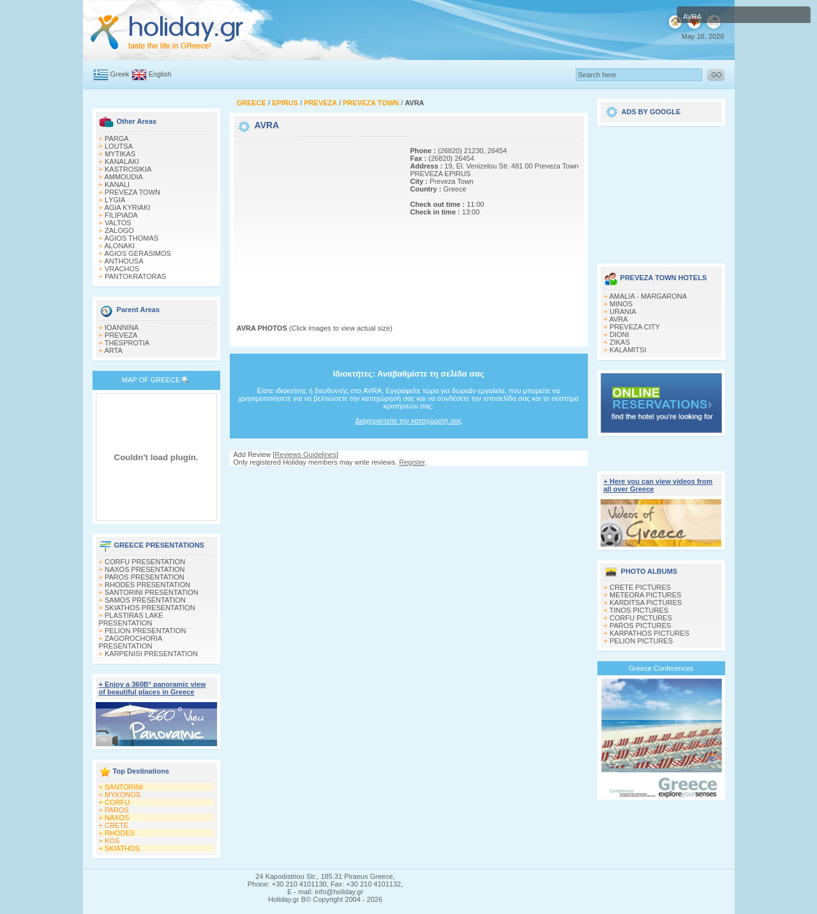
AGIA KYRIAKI (127, 207)
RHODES (120, 833)
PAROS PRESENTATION (144, 577)
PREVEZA (121, 335)
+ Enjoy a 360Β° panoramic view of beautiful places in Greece (152, 688)
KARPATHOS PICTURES (649, 633)
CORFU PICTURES (641, 618)
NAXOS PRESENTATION (145, 569)
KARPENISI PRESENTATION (151, 653)
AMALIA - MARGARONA (648, 296)
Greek (120, 74)
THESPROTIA (127, 343)
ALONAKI (119, 246)
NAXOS (117, 817)
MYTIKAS (120, 154)
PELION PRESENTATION (145, 630)
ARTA (113, 350)
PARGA (117, 138)
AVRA (618, 319)
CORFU (117, 802)
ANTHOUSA (123, 261)
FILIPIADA (121, 215)
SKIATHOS (122, 848)
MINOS (621, 304)
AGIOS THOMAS (131, 238)
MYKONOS (122, 794)
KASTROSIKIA (128, 169)
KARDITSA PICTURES (646, 602)
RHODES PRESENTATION (147, 584)
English (160, 74)
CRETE (116, 825)
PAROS (117, 810)
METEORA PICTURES (645, 595)
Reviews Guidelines (305, 454)
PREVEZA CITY (635, 327)
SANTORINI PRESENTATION (152, 592)
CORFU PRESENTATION (145, 562)
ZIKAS (620, 342)
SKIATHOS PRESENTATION (150, 607)
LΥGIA (115, 200)
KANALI (117, 184)
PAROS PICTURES (640, 625)
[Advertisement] (316, 219)
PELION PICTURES (641, 641)
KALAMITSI (628, 350)
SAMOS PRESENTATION (145, 600)
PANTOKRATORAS (135, 276)
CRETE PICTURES (640, 587)
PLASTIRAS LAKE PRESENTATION (131, 619)
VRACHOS (122, 269)
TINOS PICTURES (639, 610)
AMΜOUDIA (123, 177)
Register (411, 462)
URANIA (623, 311)
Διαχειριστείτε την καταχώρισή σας (408, 420)
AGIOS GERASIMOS (137, 253)
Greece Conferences (661, 668)
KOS (112, 840)
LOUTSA (119, 146)
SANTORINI (124, 787)
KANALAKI (122, 161)
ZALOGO (119, 230)
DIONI (619, 334)
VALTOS (118, 223)
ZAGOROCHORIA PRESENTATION (130, 642)
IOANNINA (122, 327)
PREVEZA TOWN (132, 192)
